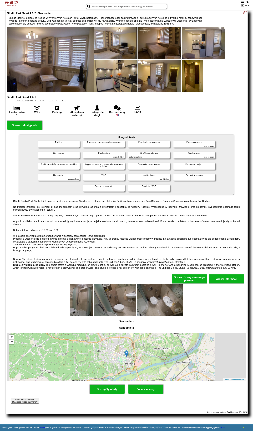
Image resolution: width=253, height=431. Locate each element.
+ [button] (12, 337)
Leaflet (226, 379)
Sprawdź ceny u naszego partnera (189, 279)
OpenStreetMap (238, 379)
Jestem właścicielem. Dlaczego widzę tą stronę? (24, 400)
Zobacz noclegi (146, 389)
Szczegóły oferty (107, 389)
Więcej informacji (226, 279)
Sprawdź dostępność (25, 125)
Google (42, 427)
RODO (223, 427)
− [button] (12, 342)
